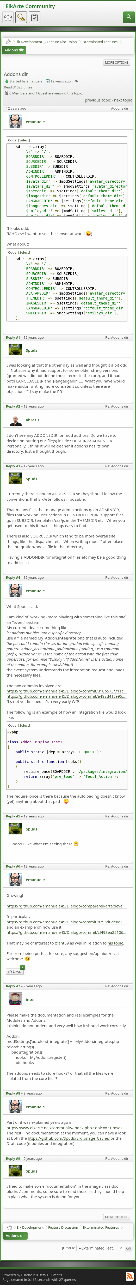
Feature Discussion (62, 41)
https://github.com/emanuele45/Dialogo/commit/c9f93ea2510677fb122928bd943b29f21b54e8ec (67, 932)
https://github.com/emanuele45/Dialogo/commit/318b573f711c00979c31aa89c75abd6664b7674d (67, 691)
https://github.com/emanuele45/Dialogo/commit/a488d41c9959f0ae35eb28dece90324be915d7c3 (67, 696)
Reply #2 (13, 406)
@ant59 (62, 943)
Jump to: (69, 1248)
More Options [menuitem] (116, 62)
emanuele (35, 121)
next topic (123, 100)
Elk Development (28, 41)
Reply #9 (13, 1158)
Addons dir (14, 49)
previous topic (98, 100)
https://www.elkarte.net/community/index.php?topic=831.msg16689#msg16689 (67, 1127)
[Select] (24, 140)
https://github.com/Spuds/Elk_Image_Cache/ (69, 1138)
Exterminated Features (100, 41)
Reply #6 (13, 866)
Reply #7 (13, 986)
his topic (115, 943)
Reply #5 (13, 816)
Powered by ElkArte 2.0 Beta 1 (25, 1275)
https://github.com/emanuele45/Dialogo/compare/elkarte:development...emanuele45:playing (67, 906)
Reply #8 (13, 1093)
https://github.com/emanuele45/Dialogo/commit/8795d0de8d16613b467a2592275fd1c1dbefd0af (67, 921)
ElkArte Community (30, 6)
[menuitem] (129, 17)
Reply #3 (13, 466)
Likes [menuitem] (16, 971)
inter (30, 999)
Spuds (31, 350)
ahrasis (32, 419)
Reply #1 (13, 337)
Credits (56, 1275)
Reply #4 (13, 577)
